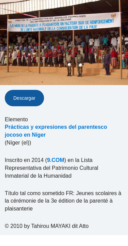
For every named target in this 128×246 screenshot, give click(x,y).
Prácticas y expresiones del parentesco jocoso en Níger (56, 131)
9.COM (56, 160)
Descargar (24, 98)
